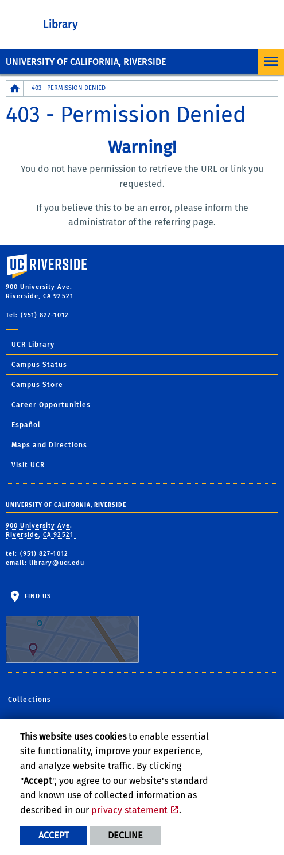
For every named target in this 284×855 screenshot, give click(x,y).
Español (26, 425)
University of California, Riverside (86, 61)
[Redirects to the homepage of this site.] (15, 88)
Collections (29, 700)
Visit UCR (28, 465)
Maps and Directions (49, 445)
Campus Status (39, 365)
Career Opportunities (51, 405)
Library (60, 24)
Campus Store (37, 385)
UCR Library (33, 345)
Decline (125, 835)
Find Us (72, 627)
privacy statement (129, 810)
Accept (53, 835)
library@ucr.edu (57, 563)
